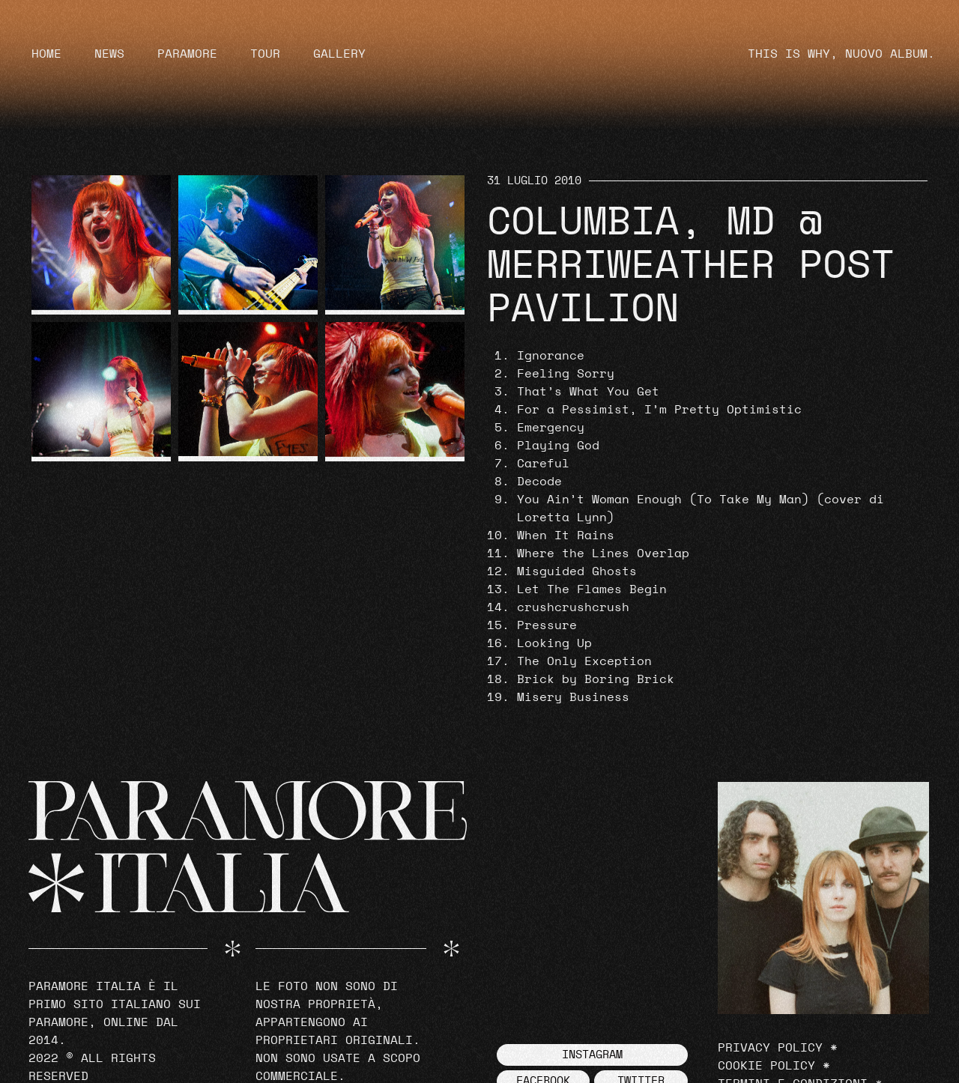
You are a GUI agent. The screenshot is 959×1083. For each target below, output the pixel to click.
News (109, 54)
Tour (265, 54)
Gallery (339, 54)
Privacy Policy (770, 1048)
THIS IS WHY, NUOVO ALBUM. (841, 54)
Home (46, 54)
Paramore (187, 54)
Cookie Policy (766, 1066)
